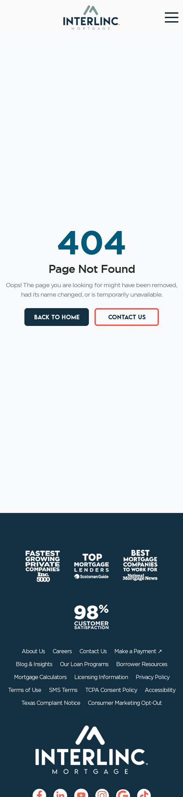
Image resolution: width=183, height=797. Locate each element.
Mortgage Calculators (40, 677)
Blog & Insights (34, 664)
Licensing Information (101, 677)
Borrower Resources (141, 664)
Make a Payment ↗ (138, 651)
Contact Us (126, 317)
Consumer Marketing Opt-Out (125, 703)
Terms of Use (24, 690)
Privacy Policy (152, 677)
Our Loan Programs (84, 664)
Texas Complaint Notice (50, 703)
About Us (33, 651)
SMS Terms (63, 690)
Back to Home (56, 317)
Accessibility (160, 690)
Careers (62, 651)
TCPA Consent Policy (111, 690)
